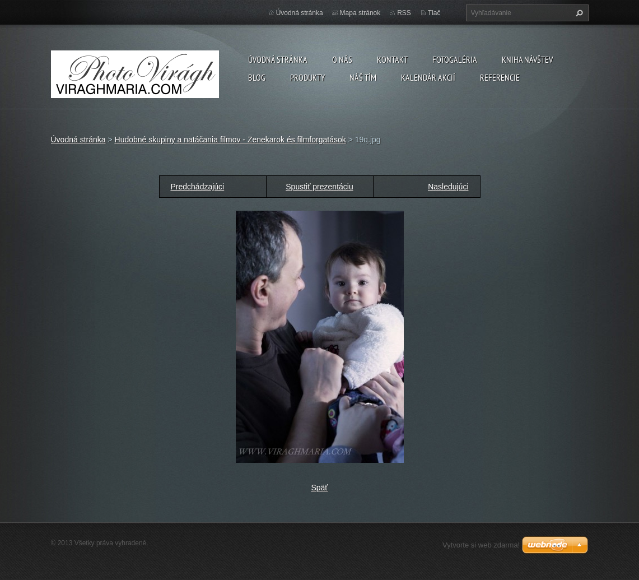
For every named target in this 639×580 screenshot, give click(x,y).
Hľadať (578, 12)
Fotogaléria (454, 59)
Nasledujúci (448, 186)
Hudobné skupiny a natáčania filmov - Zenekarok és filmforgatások (230, 139)
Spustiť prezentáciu (319, 186)
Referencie (500, 77)
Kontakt (392, 59)
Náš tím (362, 77)
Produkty (307, 77)
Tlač (434, 13)
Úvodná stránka (277, 59)
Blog (256, 77)
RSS (404, 13)
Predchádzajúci (198, 186)
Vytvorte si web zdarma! (481, 545)
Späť (319, 487)
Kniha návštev (527, 59)
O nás (342, 59)
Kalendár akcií (428, 77)
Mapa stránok (360, 13)
